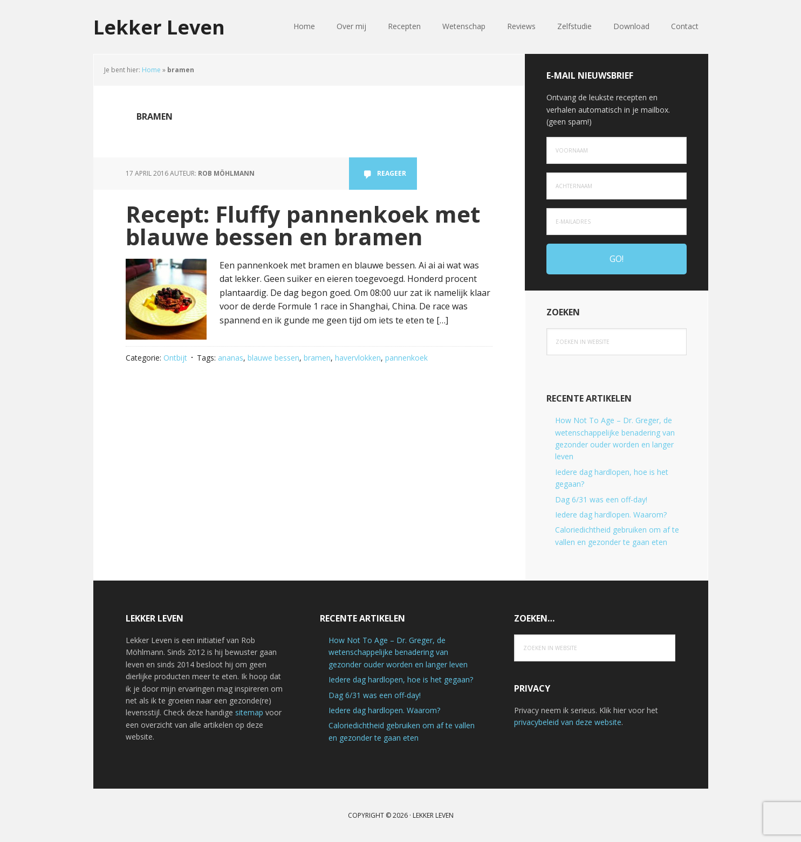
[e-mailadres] (616, 221)
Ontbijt (175, 358)
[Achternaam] (616, 185)
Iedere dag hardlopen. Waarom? (611, 514)
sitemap (249, 712)
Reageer (391, 173)
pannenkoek (406, 358)
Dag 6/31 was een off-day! (601, 499)
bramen (317, 358)
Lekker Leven (159, 26)
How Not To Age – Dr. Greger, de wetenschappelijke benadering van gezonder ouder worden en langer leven (398, 652)
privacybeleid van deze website (567, 722)
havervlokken (358, 358)
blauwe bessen (273, 358)
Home (151, 69)
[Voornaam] (616, 150)
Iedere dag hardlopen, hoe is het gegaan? (400, 679)
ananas (230, 358)
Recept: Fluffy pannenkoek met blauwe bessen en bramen (303, 225)
